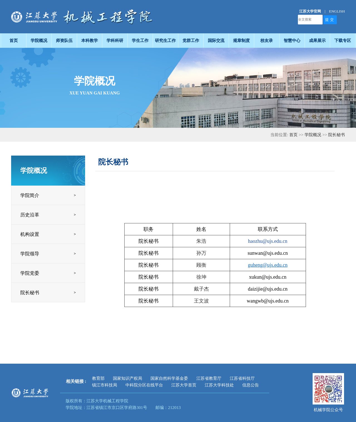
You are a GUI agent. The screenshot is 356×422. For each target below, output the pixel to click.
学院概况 (313, 134)
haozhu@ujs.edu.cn (268, 241)
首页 (293, 134)
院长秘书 (336, 134)
